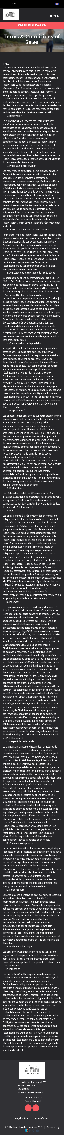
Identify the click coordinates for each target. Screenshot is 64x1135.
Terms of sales (41, 1118)
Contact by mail (31, 1101)
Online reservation (32, 25)
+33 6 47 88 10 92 (32, 1097)
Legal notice (21, 1118)
